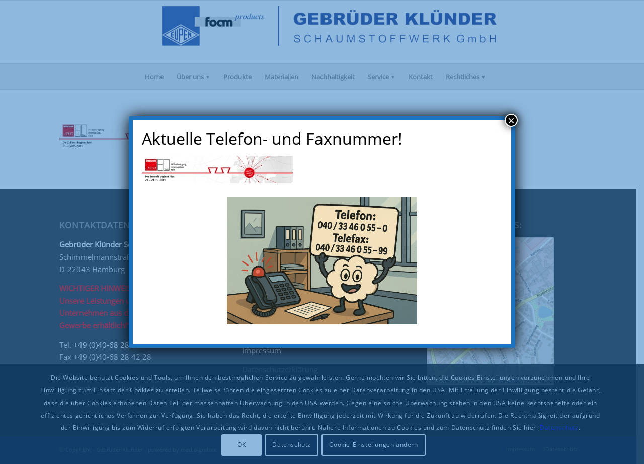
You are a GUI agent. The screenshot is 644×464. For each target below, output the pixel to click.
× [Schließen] (511, 120)
